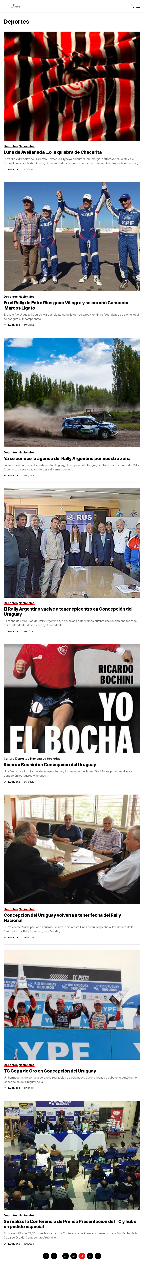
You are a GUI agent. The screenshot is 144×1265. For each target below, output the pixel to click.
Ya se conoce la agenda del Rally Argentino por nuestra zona (67, 458)
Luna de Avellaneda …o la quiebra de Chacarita (53, 152)
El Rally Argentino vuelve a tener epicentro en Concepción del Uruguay (68, 611)
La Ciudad (14, 169)
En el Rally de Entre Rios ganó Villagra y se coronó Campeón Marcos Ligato (66, 305)
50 (73, 1256)
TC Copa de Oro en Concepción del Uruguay (50, 1071)
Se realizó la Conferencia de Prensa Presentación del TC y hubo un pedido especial (70, 1224)
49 (65, 1256)
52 (90, 1256)
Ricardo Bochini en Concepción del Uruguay (50, 764)
